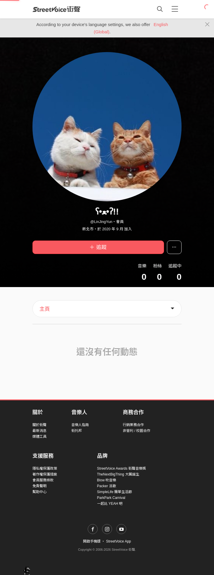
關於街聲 (39, 425)
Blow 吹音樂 (106, 480)
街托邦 (76, 431)
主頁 (44, 309)
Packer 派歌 (106, 486)
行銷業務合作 (133, 425)
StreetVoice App (118, 541)
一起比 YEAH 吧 (109, 504)
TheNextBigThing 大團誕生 (118, 474)
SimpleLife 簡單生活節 (114, 492)
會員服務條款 (43, 480)
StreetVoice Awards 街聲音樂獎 (121, 468)
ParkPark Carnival (111, 498)
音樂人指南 (80, 425)
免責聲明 (39, 486)
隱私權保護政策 (44, 468)
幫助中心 (39, 492)
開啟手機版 (92, 541)
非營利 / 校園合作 (136, 431)
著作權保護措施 (44, 474)
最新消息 (39, 431)
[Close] (207, 24)
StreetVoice (56, 9)
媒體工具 (39, 437)
